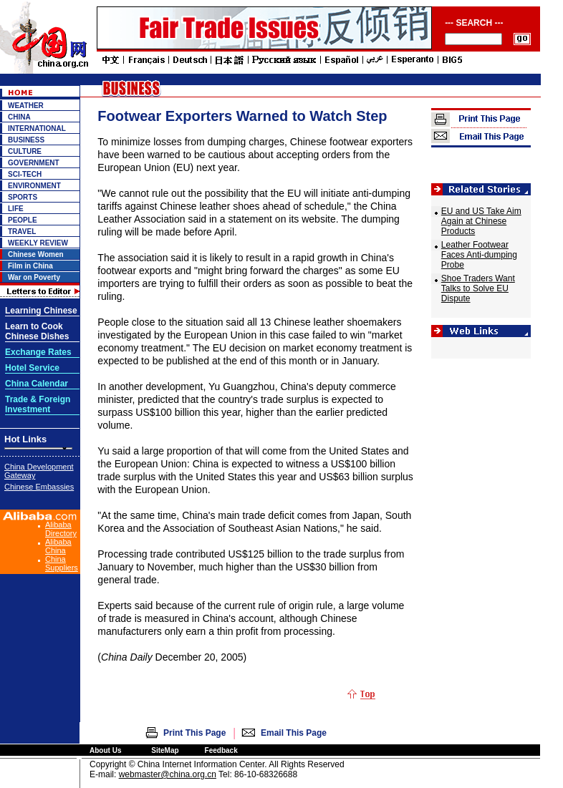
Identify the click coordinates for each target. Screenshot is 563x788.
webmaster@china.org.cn (167, 774)
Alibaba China (58, 546)
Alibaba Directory (61, 529)
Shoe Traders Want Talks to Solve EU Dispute (478, 288)
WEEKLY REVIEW (38, 243)
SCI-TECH (25, 174)
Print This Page (194, 733)
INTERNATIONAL (37, 128)
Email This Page (294, 733)
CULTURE (25, 151)
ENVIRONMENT (34, 186)
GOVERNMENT (33, 163)
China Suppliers (61, 563)
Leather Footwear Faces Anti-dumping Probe (479, 255)
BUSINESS (26, 140)
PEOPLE (22, 220)
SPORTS (22, 197)
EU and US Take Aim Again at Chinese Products (481, 221)
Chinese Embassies (39, 486)
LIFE (16, 209)
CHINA (19, 117)
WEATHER (26, 106)
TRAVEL (22, 231)
